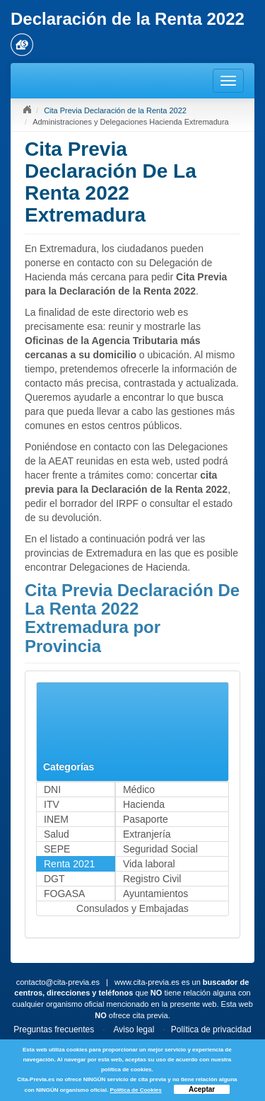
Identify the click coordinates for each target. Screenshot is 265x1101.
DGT (54, 878)
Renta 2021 (69, 863)
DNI (52, 789)
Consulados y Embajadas (132, 908)
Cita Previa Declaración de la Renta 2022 (115, 110)
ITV (51, 804)
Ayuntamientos (155, 893)
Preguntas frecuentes (53, 1029)
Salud (56, 834)
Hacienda (144, 804)
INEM (56, 819)
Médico (139, 789)
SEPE (57, 849)
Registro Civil (152, 878)
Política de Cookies (135, 1090)
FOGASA (64, 893)
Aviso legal (134, 1029)
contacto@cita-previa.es (58, 982)
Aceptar (202, 1089)
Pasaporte (145, 819)
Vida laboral (149, 863)
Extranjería (147, 834)
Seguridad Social (160, 849)
